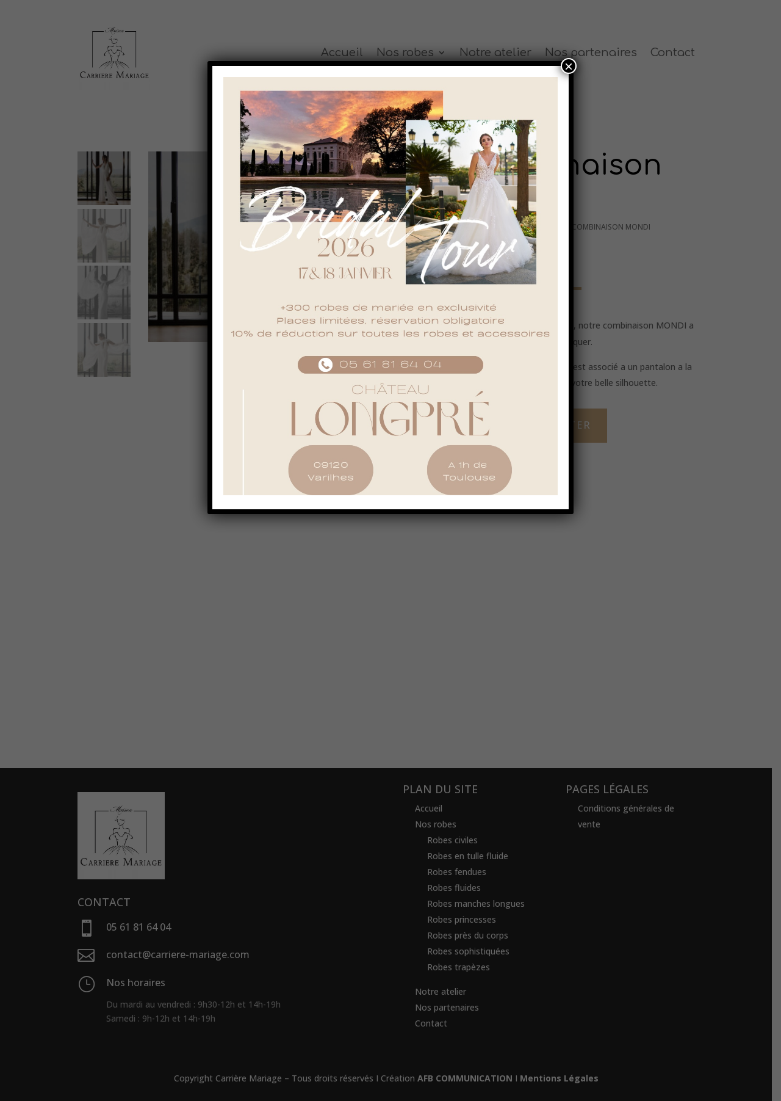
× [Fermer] (568, 66)
